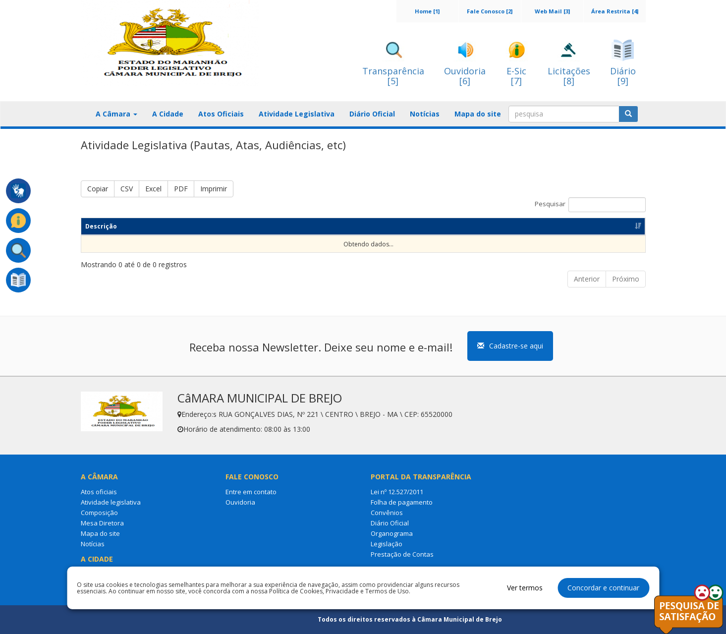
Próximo (625, 279)
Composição (99, 512)
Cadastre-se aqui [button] (510, 345)
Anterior (587, 279)
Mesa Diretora (102, 523)
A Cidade (167, 113)
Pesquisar (590, 204)
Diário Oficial (372, 113)
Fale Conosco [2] (489, 11)
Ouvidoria (240, 502)
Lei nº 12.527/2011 (397, 491)
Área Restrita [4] (614, 11)
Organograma (392, 533)
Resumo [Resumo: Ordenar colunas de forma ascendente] (249, 226)
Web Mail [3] (552, 11)
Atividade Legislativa (297, 113)
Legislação (386, 543)
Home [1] (427, 11)
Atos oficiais (99, 491)
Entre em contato (251, 491)
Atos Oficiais (221, 113)
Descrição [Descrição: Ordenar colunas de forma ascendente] (101, 226)
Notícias (425, 113)
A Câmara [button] (116, 113)
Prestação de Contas (402, 554)
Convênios (387, 512)
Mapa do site (477, 113)
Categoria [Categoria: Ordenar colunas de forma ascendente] (385, 226)
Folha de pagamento (402, 502)
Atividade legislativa (111, 502)
